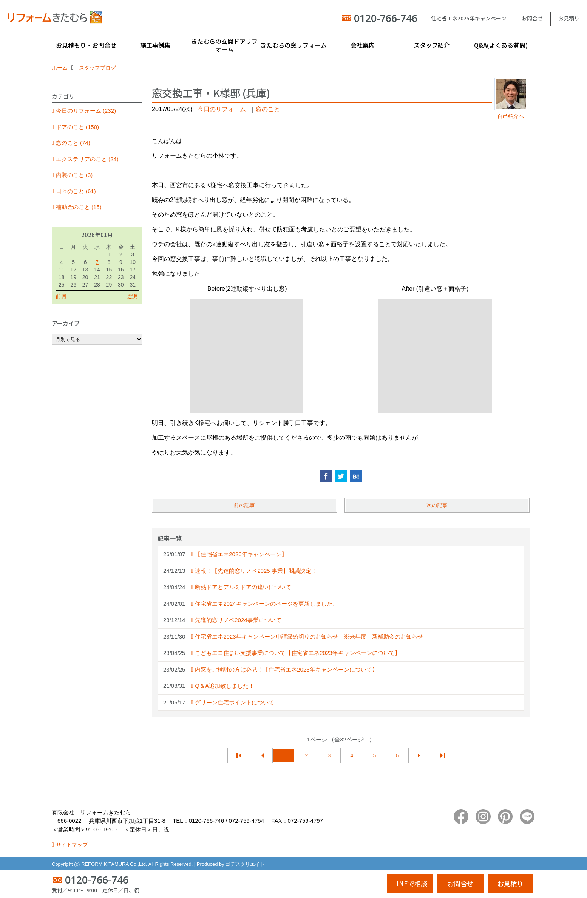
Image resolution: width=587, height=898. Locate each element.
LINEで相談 (410, 883)
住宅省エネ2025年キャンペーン (468, 18)
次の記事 (437, 505)
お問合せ (532, 18)
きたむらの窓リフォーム (293, 45)
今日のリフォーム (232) (86, 110)
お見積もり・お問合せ (86, 45)
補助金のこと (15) (79, 207)
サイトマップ (72, 845)
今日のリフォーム (222, 109)
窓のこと (268, 109)
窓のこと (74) (73, 143)
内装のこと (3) (74, 175)
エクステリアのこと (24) (87, 159)
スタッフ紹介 (432, 45)
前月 (61, 296)
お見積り (568, 18)
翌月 (133, 296)
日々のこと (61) (76, 191)
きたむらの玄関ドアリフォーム (224, 45)
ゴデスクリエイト (245, 864)
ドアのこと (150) (77, 127)
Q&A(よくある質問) (501, 45)
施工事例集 (155, 45)
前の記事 (244, 505)
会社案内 (363, 45)
